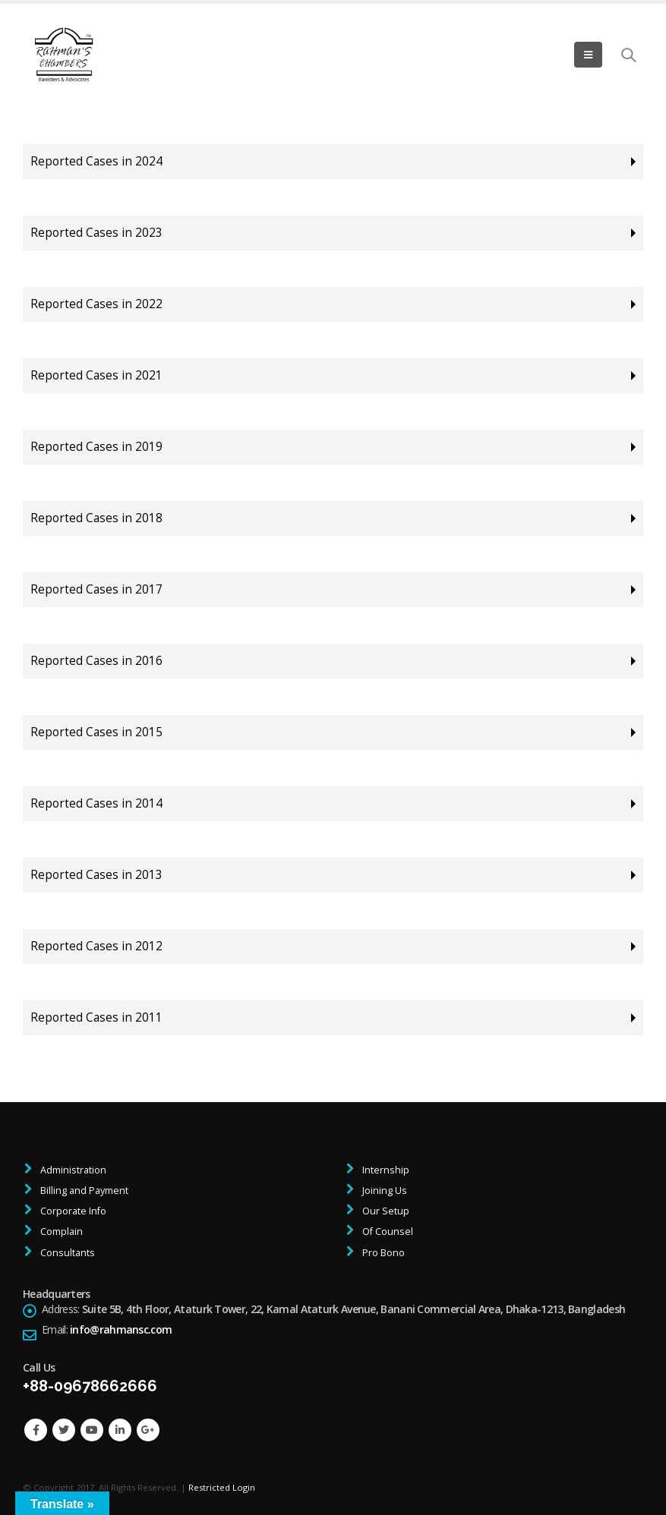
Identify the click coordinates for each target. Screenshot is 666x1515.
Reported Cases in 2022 (96, 304)
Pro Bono (382, 1252)
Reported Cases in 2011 (96, 1017)
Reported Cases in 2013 (96, 875)
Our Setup (384, 1211)
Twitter (63, 1430)
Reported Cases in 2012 (96, 946)
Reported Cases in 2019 (96, 447)
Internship (384, 1170)
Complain (60, 1231)
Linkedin (120, 1430)
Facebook (35, 1430)
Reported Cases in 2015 (96, 732)
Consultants (66, 1252)
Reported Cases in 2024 (96, 161)
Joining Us (383, 1190)
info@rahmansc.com (121, 1329)
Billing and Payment (83, 1190)
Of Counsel (386, 1231)
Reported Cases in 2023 (96, 233)
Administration (72, 1170)
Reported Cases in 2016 (96, 661)
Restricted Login (221, 1487)
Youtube (91, 1430)
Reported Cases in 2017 (96, 589)
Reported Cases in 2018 (96, 518)
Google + (148, 1430)
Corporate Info (72, 1211)
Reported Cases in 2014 (96, 803)
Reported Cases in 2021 (96, 375)
